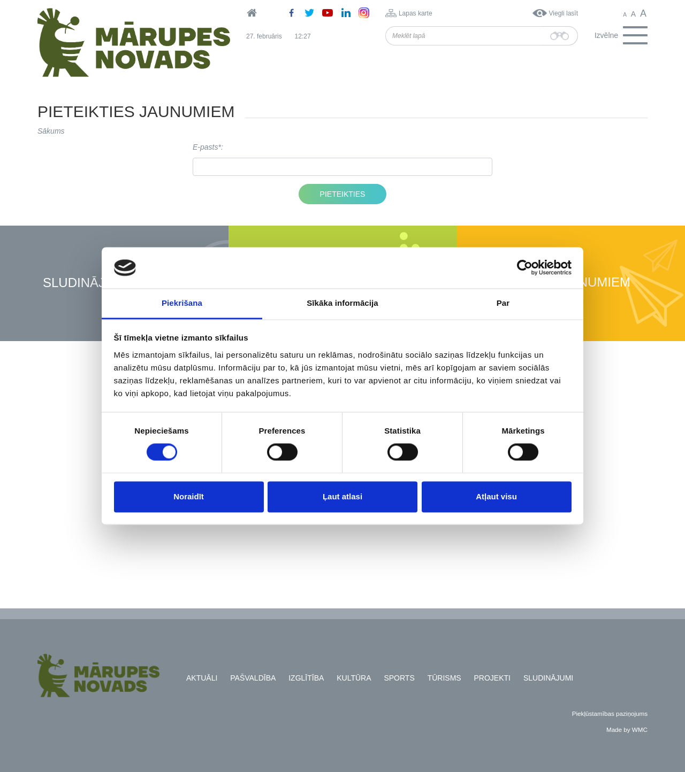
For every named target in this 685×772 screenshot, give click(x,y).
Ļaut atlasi (342, 496)
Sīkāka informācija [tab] (342, 302)
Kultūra (354, 678)
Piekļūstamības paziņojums (610, 713)
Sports (399, 678)
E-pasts (205, 147)
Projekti (492, 678)
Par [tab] (503, 302)
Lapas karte (415, 13)
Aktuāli (201, 678)
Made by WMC (627, 729)
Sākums (51, 131)
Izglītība (306, 678)
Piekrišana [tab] (182, 302)
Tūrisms (444, 678)
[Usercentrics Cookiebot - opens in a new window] (525, 268)
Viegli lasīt (563, 13)
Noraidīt (188, 496)
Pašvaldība (253, 678)
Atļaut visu (496, 496)
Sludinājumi (85, 283)
